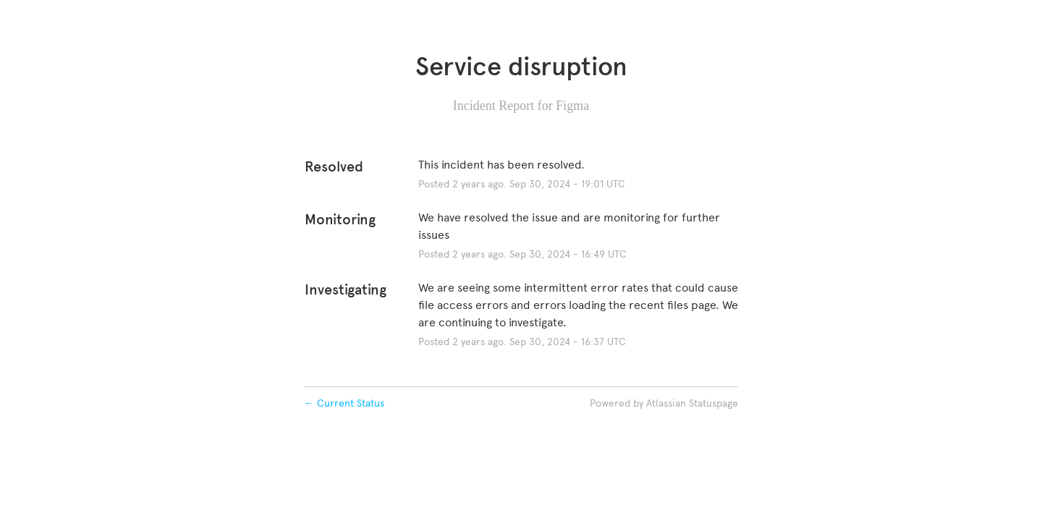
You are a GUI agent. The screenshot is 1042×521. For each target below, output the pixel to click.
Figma (572, 105)
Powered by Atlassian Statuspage (664, 403)
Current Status (344, 403)
